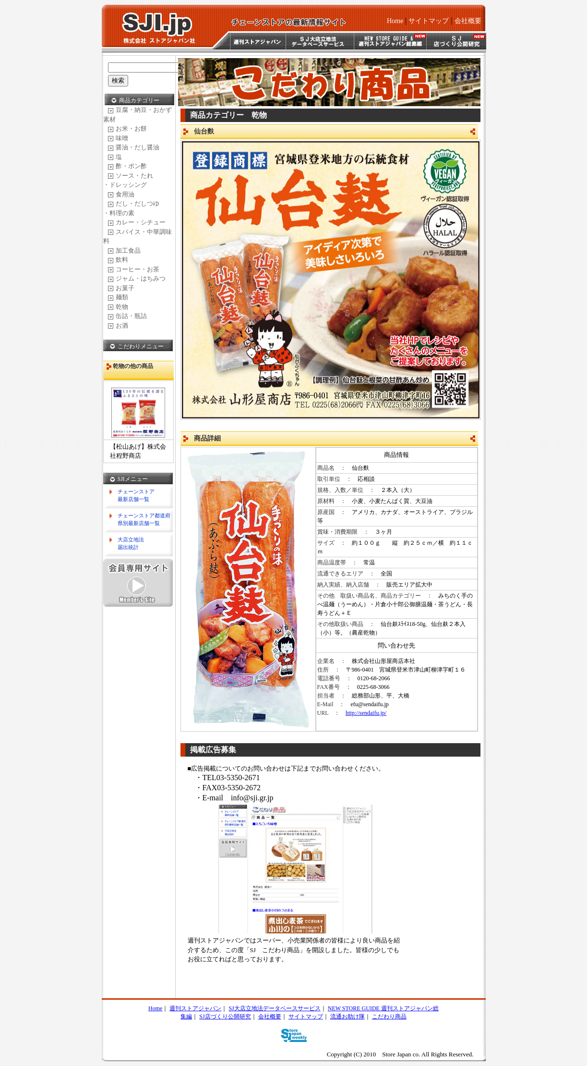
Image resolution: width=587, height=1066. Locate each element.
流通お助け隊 (347, 1016)
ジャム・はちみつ (137, 278)
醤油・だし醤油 (133, 147)
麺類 (118, 297)
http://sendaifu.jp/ (366, 713)
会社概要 (468, 21)
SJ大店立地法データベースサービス (274, 1008)
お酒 (118, 325)
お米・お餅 (127, 128)
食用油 (121, 194)
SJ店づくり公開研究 (225, 1016)
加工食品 (124, 250)
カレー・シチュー (137, 222)
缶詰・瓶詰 (127, 315)
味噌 (118, 138)
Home (395, 21)
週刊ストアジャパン (195, 1008)
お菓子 (121, 288)
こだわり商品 (389, 1016)
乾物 (118, 306)
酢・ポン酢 (127, 166)
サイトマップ (428, 21)
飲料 (118, 259)
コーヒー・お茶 (133, 269)
